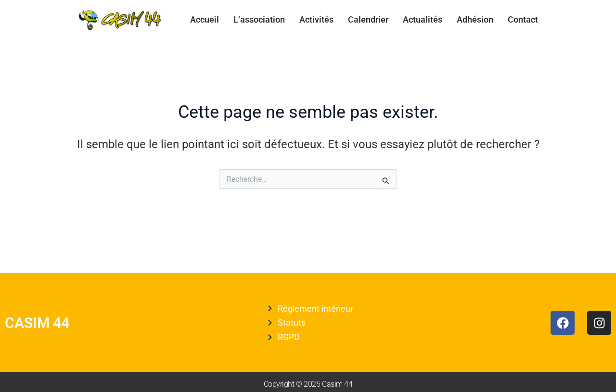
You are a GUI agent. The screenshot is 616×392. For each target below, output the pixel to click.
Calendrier (368, 19)
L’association (259, 19)
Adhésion (475, 19)
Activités (316, 19)
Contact (523, 19)
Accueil (204, 19)
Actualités (422, 19)
